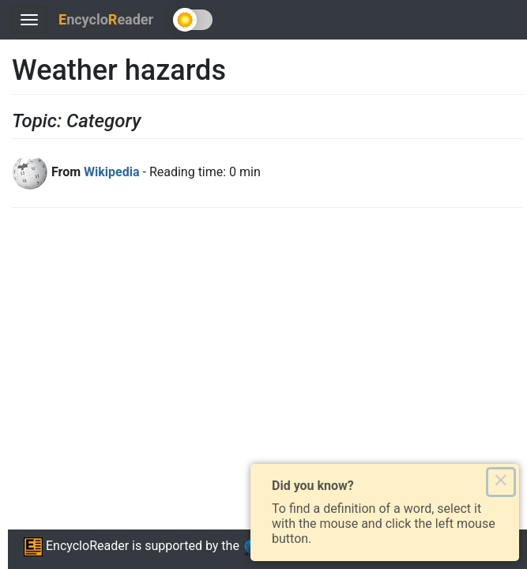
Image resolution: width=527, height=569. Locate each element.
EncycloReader (76, 545)
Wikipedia (111, 171)
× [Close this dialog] (500, 482)
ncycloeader (105, 19)
